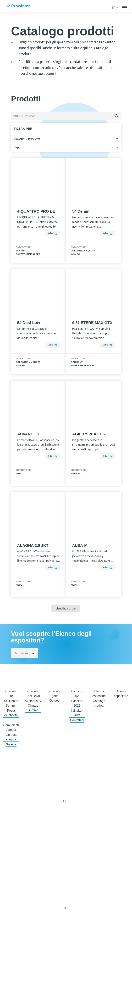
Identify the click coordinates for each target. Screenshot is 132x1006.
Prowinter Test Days (33, 694)
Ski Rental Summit (11, 703)
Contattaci (77, 720)
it (114, 7)
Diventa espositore (121, 694)
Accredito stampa (10, 737)
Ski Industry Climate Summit (33, 705)
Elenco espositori (99, 694)
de (65, 801)
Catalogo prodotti (99, 703)
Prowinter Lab (11, 694)
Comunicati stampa (11, 727)
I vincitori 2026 (77, 694)
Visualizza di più (66, 608)
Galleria (11, 744)
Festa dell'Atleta (11, 713)
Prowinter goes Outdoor (55, 696)
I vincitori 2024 (77, 713)
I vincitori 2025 (77, 703)
